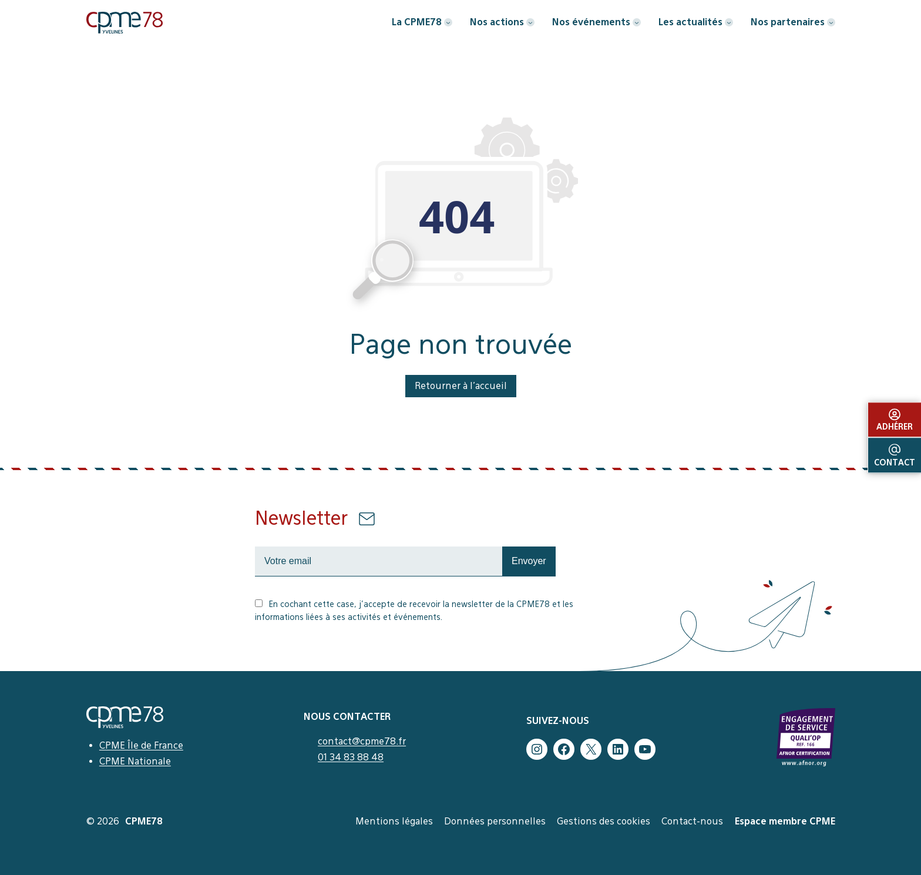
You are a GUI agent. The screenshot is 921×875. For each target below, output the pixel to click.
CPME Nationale (135, 761)
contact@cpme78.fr (362, 741)
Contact (894, 456)
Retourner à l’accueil (461, 385)
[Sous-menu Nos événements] (637, 22)
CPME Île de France (141, 745)
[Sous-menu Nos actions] (530, 22)
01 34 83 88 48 (351, 757)
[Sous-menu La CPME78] (448, 22)
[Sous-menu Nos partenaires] (831, 22)
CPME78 (144, 821)
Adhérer (894, 420)
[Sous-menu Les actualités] (729, 22)
